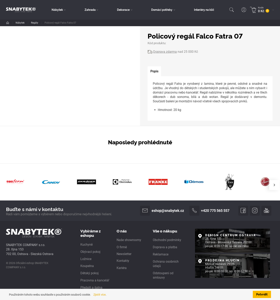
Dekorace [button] (123, 10)
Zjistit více (99, 294)
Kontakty (123, 261)
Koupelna (87, 266)
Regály (74, 22)
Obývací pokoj (56, 22)
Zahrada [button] (90, 10)
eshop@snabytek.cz (162, 211)
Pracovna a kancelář (94, 280)
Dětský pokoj (89, 273)
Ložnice (85, 259)
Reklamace (160, 254)
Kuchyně (86, 244)
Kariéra (122, 268)
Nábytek (20, 22)
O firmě (122, 247)
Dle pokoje (37, 22)
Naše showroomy (129, 240)
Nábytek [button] (57, 10)
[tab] (154, 71)
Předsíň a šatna (91, 287)
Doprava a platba (165, 247)
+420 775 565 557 (209, 211)
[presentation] (274, 185)
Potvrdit (262, 294)
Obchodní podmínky (167, 240)
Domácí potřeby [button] (161, 10)
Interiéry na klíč (204, 10)
